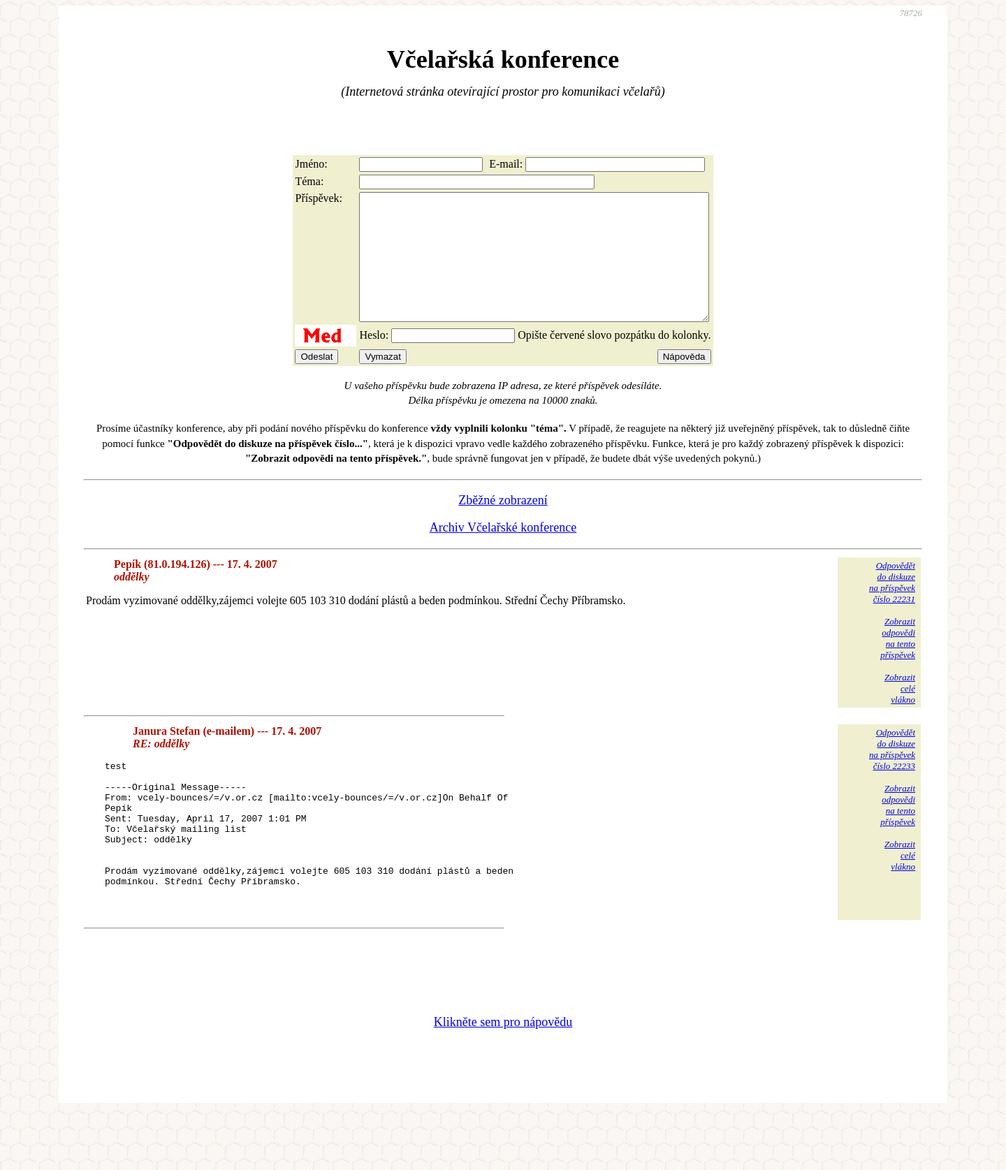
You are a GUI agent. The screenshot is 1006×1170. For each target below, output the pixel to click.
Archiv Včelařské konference (503, 553)
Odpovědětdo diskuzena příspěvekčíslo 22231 (892, 607)
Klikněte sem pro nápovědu (503, 1076)
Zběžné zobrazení (502, 525)
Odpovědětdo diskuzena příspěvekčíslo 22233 (892, 774)
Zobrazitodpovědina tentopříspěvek (897, 663)
